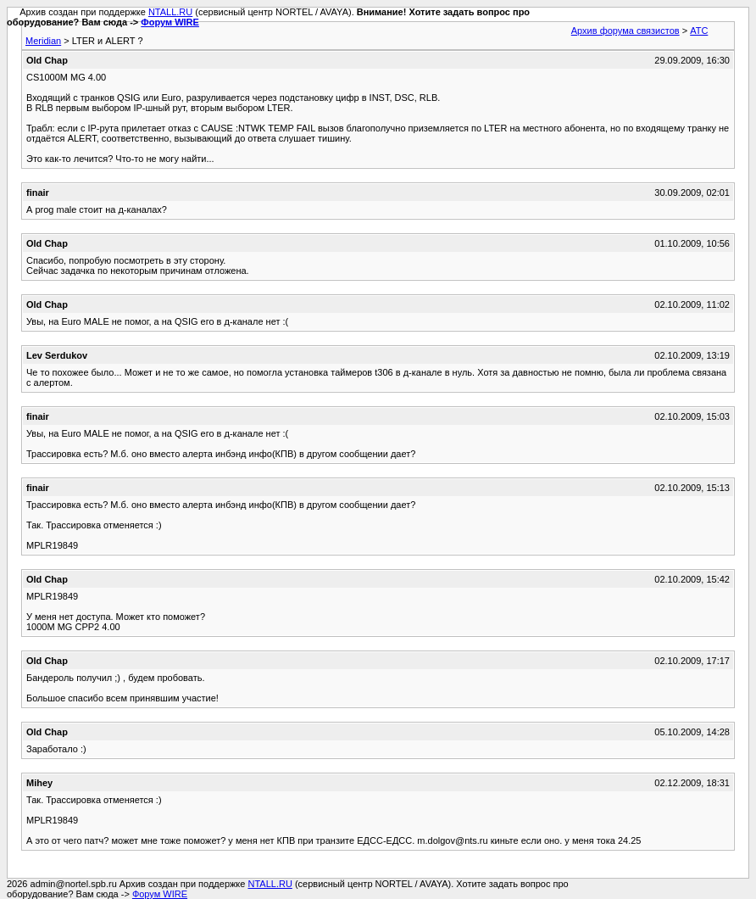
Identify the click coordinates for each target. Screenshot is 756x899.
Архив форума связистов (625, 30)
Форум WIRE (170, 22)
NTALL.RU (170, 12)
